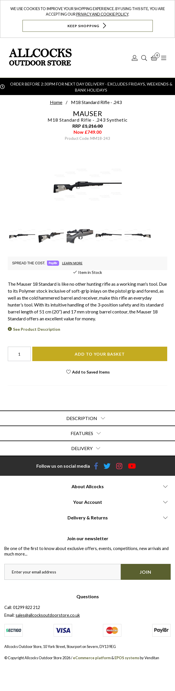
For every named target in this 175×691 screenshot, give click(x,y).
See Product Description (36, 329)
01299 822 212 (26, 607)
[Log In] (135, 57)
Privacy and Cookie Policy (102, 14)
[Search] (144, 57)
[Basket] (154, 57)
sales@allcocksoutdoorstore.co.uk (48, 615)
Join (145, 572)
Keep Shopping (87, 25)
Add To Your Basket (100, 354)
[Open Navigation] (163, 57)
